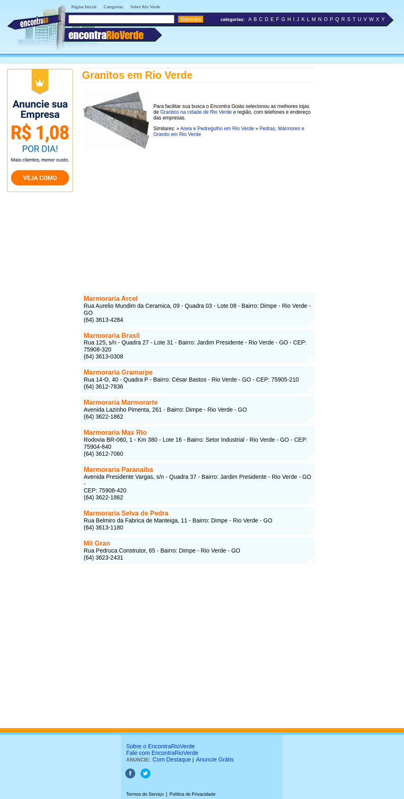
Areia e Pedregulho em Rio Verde (217, 128)
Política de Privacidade (192, 794)
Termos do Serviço (145, 794)
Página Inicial (83, 6)
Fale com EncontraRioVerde (162, 753)
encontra (105, 35)
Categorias (113, 6)
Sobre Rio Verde (145, 6)
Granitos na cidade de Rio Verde (196, 112)
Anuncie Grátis (215, 759)
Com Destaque (172, 759)
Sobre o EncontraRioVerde (160, 746)
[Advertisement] (197, 209)
